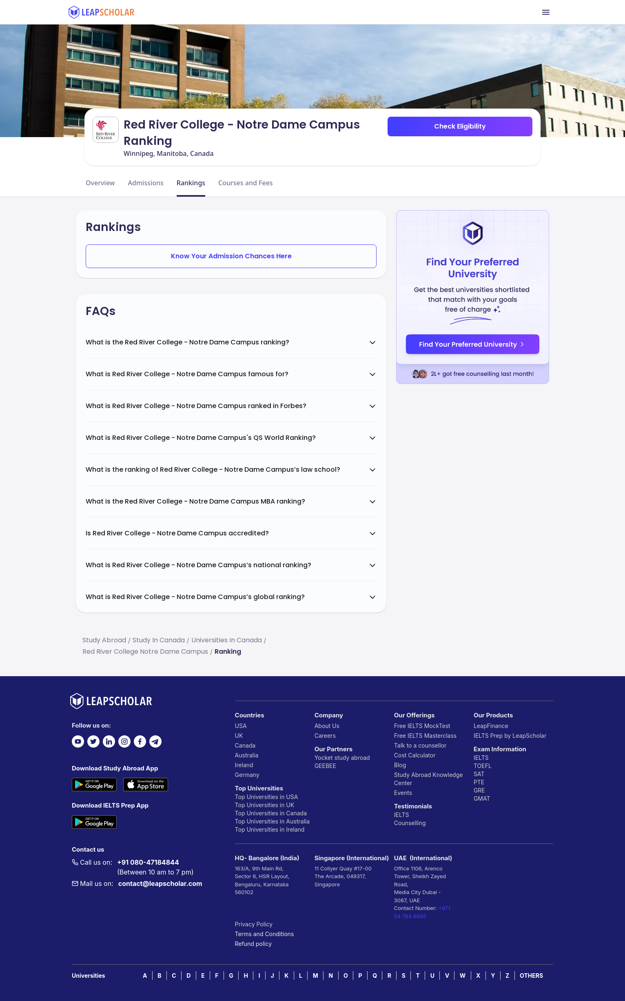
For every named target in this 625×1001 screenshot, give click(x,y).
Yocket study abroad (342, 757)
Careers (325, 735)
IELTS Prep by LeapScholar (510, 735)
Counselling (410, 822)
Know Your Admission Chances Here (231, 256)
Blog (400, 764)
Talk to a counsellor (420, 745)
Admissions (145, 182)
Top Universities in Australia (272, 821)
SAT (479, 773)
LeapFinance (491, 725)
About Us (327, 725)
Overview (100, 182)
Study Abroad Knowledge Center (428, 778)
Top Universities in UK (265, 804)
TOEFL (483, 765)
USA (241, 725)
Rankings (191, 182)
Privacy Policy (254, 924)
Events (403, 792)
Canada (245, 745)
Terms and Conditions (264, 933)
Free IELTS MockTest (422, 725)
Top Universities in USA (266, 796)
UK (239, 735)
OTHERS (531, 975)
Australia (247, 755)
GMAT (482, 798)
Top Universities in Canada (271, 813)
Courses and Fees (245, 182)
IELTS (401, 814)
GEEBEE (325, 765)
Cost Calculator (415, 755)
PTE (479, 782)
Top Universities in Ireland (270, 829)
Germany (247, 774)
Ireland (244, 764)
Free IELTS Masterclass (425, 735)
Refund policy (253, 943)
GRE (479, 790)
